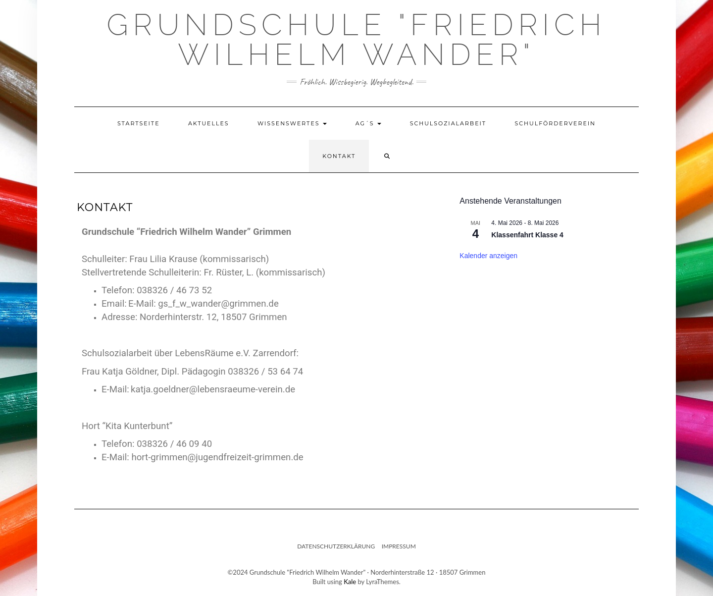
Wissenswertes (292, 123)
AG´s (369, 123)
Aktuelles (208, 123)
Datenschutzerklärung (336, 546)
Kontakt (339, 156)
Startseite (138, 123)
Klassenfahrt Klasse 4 (527, 235)
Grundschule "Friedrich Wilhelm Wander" (356, 39)
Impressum (399, 546)
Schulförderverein (555, 123)
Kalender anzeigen (488, 256)
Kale (350, 582)
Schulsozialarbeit (448, 123)
